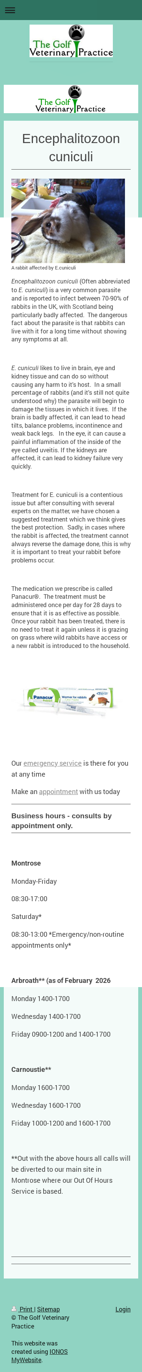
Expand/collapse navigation (71, 10)
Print (22, 1309)
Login (123, 1309)
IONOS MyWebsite (39, 1355)
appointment (58, 791)
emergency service (52, 763)
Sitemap (48, 1309)
